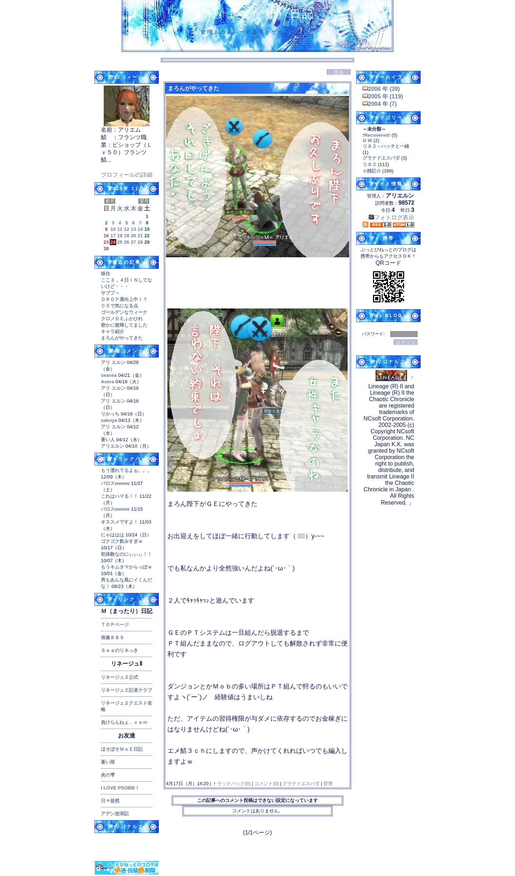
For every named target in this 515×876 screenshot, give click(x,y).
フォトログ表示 (391, 217)
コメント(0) (266, 783)
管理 (328, 783)
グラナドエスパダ (301, 783)
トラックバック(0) (231, 783)
